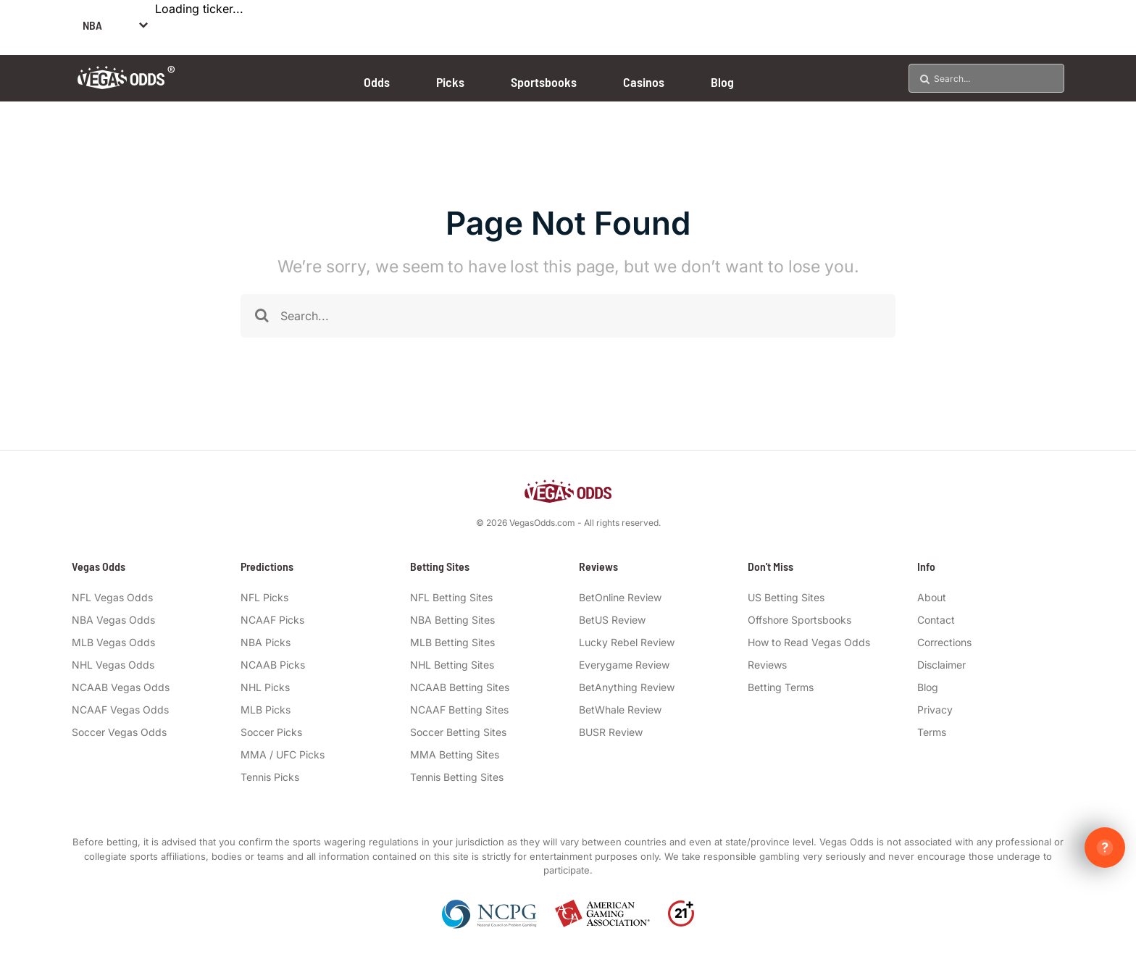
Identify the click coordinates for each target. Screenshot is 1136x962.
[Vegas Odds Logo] (126, 84)
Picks (450, 82)
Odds (377, 82)
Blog (722, 82)
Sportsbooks (544, 82)
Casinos (643, 82)
